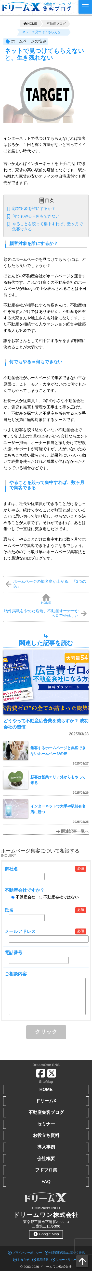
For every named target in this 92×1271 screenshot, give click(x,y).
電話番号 (13, 952)
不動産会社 (23, 897)
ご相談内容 (16, 973)
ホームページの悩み (28, 41)
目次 (49, 200)
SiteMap (46, 1081)
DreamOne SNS (46, 1065)
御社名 (11, 869)
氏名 (9, 910)
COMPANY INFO (46, 1208)
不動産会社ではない (59, 897)
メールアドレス (20, 931)
